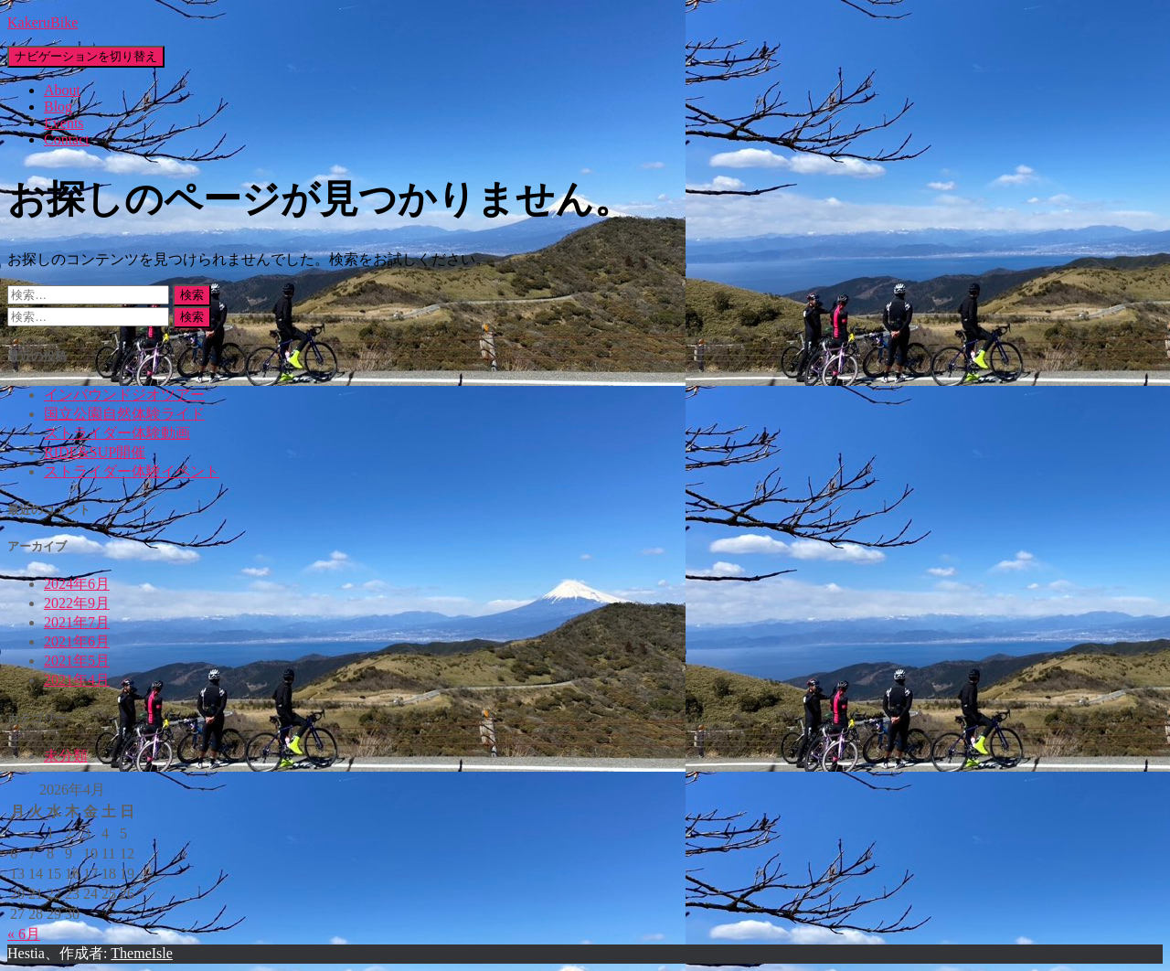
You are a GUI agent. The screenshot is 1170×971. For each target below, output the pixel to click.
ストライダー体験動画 (117, 433)
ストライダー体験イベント (131, 471)
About (62, 90)
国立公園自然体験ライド (124, 413)
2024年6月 (77, 584)
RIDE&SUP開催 (94, 452)
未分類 (66, 755)
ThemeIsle (142, 953)
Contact (67, 139)
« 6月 (23, 934)
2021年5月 (77, 660)
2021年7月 (77, 622)
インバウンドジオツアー (124, 394)
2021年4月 (77, 680)
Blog (58, 106)
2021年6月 (77, 641)
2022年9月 (77, 603)
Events (64, 123)
